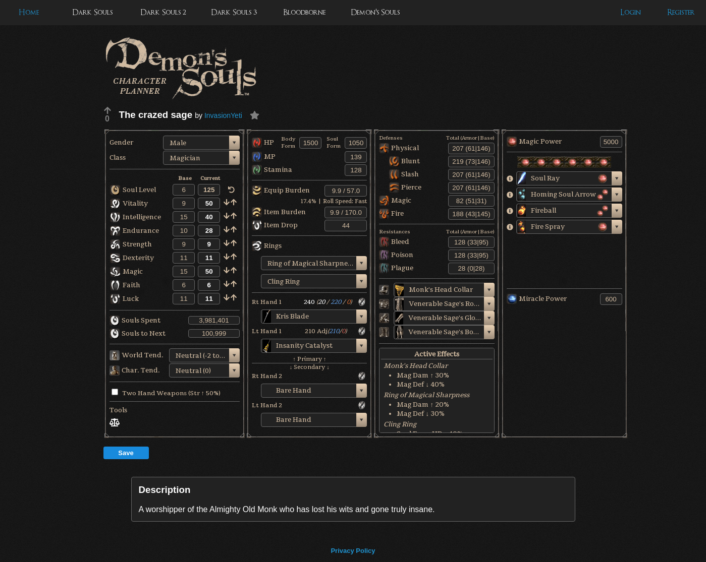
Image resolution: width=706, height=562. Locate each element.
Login (630, 12)
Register (681, 12)
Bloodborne (304, 12)
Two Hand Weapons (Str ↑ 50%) (166, 393)
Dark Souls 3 (234, 12)
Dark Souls (92, 12)
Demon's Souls (375, 12)
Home (29, 12)
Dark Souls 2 (163, 12)
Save (125, 453)
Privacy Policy (353, 550)
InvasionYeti (223, 115)
